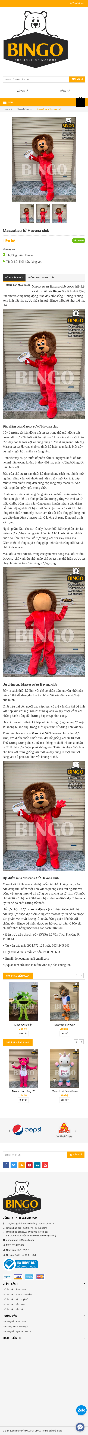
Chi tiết (23, 1034)
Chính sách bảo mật (13, 1309)
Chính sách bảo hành (14, 1304)
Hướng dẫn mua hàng (17, 285)
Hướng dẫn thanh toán (15, 1321)
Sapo (59, 1431)
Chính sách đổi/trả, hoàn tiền (18, 1294)
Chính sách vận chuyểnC (16, 1299)
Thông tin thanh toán (41, 277)
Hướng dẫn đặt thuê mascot (17, 1331)
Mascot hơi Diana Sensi (65, 1091)
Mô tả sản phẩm (14, 277)
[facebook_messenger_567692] (80, 1427)
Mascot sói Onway (65, 1024)
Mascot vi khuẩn (23, 1024)
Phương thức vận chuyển (16, 1326)
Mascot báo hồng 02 (23, 1091)
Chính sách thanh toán (15, 1289)
